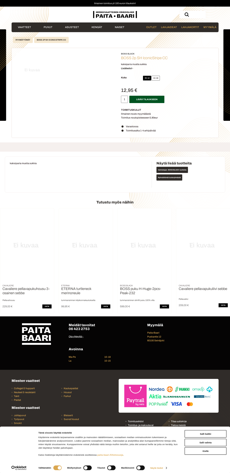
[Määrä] (124, 99)
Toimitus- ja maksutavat (141, 425)
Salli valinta (206, 442)
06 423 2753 (79, 329)
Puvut (48, 27)
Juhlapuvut (20, 415)
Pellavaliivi (183, 299)
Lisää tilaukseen (146, 99)
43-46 (155, 78)
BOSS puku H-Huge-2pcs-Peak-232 (140, 291)
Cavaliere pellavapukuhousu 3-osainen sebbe (26, 291)
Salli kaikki (205, 433)
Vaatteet (24, 27)
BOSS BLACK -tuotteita (177, 170)
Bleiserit (68, 415)
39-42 (147, 78)
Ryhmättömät (23, 40)
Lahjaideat (169, 27)
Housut (68, 392)
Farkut (67, 396)
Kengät (97, 27)
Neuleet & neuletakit (24, 392)
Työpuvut (19, 419)
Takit (16, 396)
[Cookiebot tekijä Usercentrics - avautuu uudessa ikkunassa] (19, 467)
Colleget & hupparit (24, 388)
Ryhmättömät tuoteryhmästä (169, 177)
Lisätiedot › (127, 68)
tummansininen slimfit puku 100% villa (137, 300)
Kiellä (205, 450)
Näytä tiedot (156, 467)
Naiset (119, 27)
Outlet (151, 27)
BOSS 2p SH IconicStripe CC (51, 40)
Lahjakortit (190, 27)
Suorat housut (71, 419)
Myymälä (209, 27)
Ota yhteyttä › (76, 336)
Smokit (18, 423)
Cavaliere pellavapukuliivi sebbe (203, 289)
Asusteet (72, 27)
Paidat (17, 400)
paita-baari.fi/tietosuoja (110, 454)
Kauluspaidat (71, 388)
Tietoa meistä (178, 425)
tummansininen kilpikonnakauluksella (78, 300)
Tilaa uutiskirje (179, 421)
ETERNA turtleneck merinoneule (76, 291)
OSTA (47, 306)
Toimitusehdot (136, 421)
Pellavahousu (8, 300)
